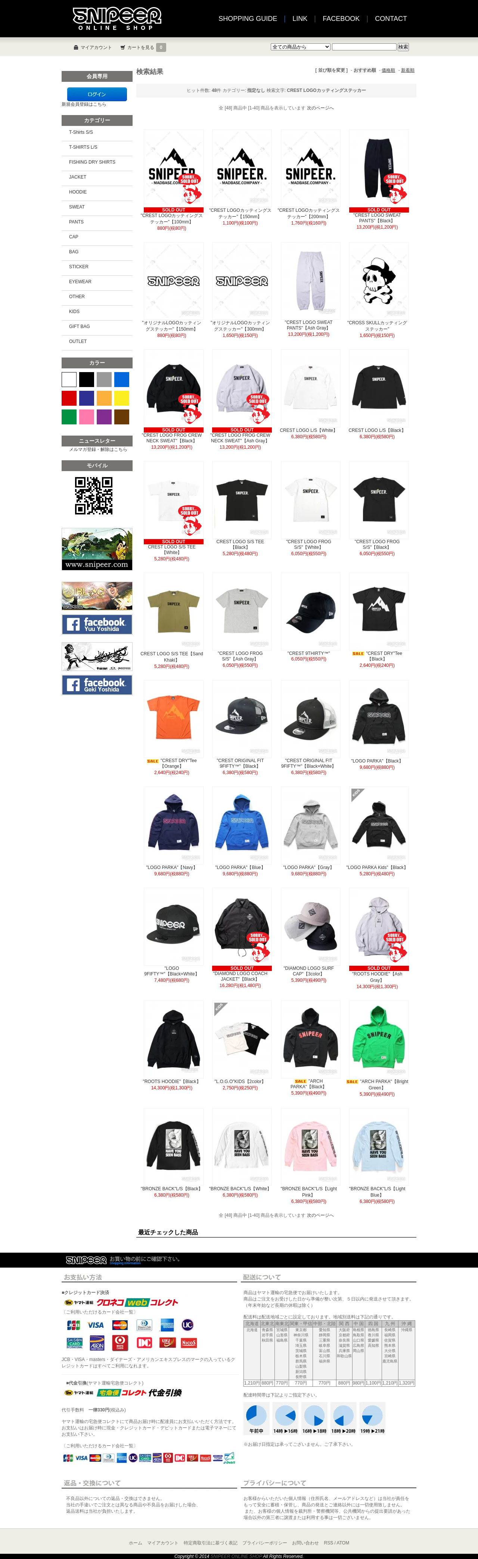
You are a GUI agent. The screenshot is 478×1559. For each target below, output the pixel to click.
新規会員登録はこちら (84, 104)
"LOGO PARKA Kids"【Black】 (377, 867)
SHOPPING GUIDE (247, 18)
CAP (73, 236)
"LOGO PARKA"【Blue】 (240, 867)
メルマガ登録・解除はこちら (98, 449)
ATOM (343, 1543)
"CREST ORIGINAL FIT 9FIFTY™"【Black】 (240, 763)
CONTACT (391, 18)
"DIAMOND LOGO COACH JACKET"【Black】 (240, 976)
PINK (86, 416)
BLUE (121, 379)
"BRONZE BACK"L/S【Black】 (172, 1188)
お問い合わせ (305, 1543)
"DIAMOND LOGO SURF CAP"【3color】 (308, 971)
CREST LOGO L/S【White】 (308, 430)
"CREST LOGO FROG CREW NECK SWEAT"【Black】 (172, 438)
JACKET (77, 177)
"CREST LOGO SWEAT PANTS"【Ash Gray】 (309, 325)
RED (69, 398)
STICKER (79, 266)
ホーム (135, 1543)
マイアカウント (96, 47)
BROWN (121, 416)
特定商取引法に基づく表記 (211, 1543)
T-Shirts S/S (81, 132)
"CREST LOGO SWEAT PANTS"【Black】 (377, 218)
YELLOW (121, 398)
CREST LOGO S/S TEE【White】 (172, 549)
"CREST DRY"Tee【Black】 (377, 656)
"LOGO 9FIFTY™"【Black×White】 (171, 971)
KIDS (74, 311)
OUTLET (78, 341)
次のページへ (320, 108)
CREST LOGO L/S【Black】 (377, 430)
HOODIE (78, 192)
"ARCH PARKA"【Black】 (309, 1084)
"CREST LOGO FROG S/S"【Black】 (377, 544)
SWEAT (77, 207)
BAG (73, 251)
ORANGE (104, 398)
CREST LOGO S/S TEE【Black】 (240, 544)
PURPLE (104, 416)
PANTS (76, 222)
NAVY (86, 398)
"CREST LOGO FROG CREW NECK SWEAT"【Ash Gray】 (240, 438)
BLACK (86, 379)
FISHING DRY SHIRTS (92, 162)
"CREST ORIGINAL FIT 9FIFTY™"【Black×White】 (308, 763)
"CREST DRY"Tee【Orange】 (172, 763)
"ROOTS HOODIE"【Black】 (172, 1081)
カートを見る (146, 47)
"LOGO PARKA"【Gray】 (308, 867)
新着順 (408, 70)
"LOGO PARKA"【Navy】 (172, 867)
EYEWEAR (80, 281)
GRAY (104, 379)
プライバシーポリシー (264, 1543)
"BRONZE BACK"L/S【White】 (240, 1188)
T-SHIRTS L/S (83, 147)
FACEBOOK (341, 18)
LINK (299, 18)
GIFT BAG (79, 326)
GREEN (69, 416)
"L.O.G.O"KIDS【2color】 (242, 1081)
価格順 (388, 70)
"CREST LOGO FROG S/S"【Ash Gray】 (240, 656)
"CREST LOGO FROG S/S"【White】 (308, 544)
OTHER (77, 296)
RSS (328, 1543)
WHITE (69, 379)
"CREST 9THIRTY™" (309, 653)
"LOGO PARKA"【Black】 (377, 761)
